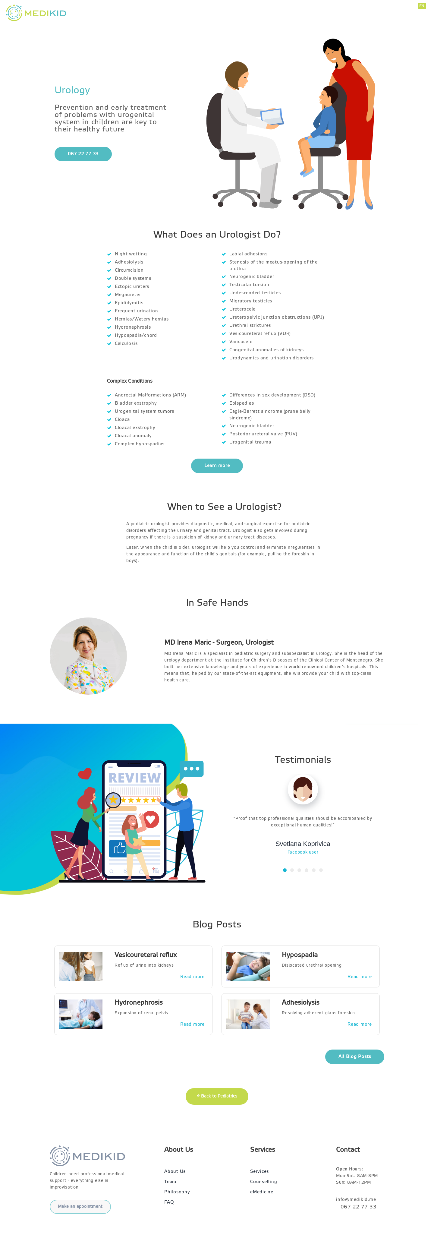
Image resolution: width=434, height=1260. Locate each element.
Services (283, 12)
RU (422, 19)
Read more (192, 976)
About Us (316, 12)
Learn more (217, 465)
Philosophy (177, 1192)
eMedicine (261, 1192)
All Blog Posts (354, 1056)
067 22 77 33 (360, 9)
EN (422, 6)
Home (254, 12)
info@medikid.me (360, 16)
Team (170, 1181)
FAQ (169, 1202)
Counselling (263, 1181)
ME (422, 13)
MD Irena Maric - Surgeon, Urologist (219, 642)
